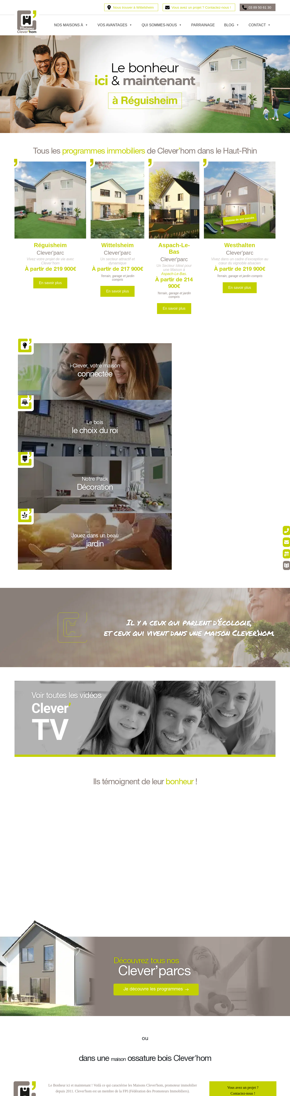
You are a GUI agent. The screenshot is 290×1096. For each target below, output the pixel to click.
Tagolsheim (91, 1014)
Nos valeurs (27, 1043)
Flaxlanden (26, 1014)
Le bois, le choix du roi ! (168, 988)
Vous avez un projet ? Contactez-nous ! (201, 7)
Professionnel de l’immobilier (40, 1070)
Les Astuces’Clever (228, 997)
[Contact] (281, 538)
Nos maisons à (71, 25)
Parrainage (203, 25)
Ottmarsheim (92, 997)
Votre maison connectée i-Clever (237, 988)
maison (118, 904)
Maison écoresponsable (35, 1052)
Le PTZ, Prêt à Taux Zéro (232, 980)
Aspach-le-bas (28, 988)
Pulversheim (92, 980)
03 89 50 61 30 (260, 7)
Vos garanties (28, 1061)
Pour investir (223, 1014)
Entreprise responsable (34, 1078)
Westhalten (26, 1006)
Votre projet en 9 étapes (167, 1006)
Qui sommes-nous (162, 25)
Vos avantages (114, 25)
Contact (260, 25)
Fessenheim (91, 1006)
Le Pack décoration (164, 1014)
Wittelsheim (27, 997)
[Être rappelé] (281, 519)
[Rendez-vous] (281, 557)
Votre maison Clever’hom (168, 980)
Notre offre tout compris (167, 997)
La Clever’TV (224, 1006)
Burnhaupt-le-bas (31, 980)
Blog (231, 25)
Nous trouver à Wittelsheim (133, 7)
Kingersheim (92, 988)
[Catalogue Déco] (281, 576)
